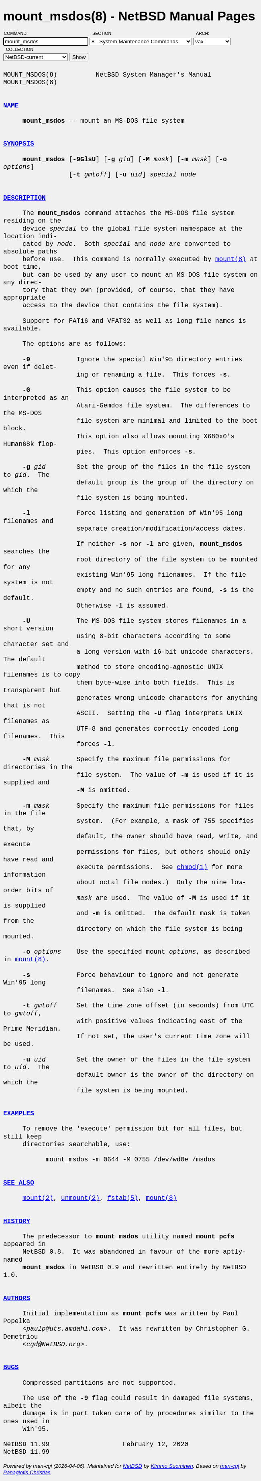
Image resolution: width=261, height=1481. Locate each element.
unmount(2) (80, 1198)
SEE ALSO (18, 1183)
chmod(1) (192, 867)
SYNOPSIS (18, 144)
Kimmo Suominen (172, 1466)
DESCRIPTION (24, 198)
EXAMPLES (18, 1113)
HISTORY (16, 1221)
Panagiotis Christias (27, 1472)
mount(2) (37, 1198)
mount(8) (230, 259)
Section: (104, 33)
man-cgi (229, 1466)
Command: (18, 33)
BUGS (10, 1367)
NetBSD (132, 1466)
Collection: (20, 49)
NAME (10, 105)
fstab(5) (122, 1198)
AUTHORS (16, 1298)
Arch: (206, 33)
